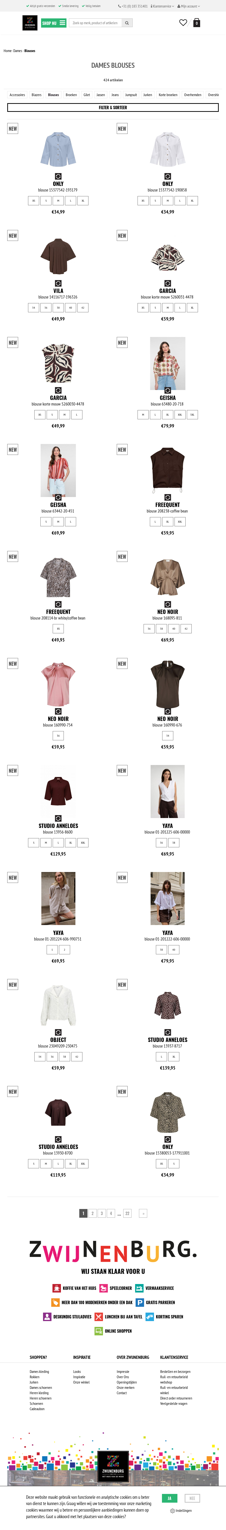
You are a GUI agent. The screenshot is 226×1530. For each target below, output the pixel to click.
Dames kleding (39, 1371)
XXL (180, 414)
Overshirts (214, 94)
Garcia (167, 290)
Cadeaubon (37, 1408)
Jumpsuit (131, 94)
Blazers (36, 94)
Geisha (168, 397)
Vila (58, 290)
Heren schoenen (40, 1398)
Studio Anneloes (58, 825)
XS (33, 200)
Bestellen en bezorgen (175, 1371)
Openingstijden (127, 1382)
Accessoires (17, 94)
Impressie (123, 1371)
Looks (77, 1371)
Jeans (115, 94)
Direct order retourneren (176, 1398)
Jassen (101, 94)
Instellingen (181, 1510)
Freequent (167, 504)
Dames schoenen (41, 1387)
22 (127, 1213)
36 (45, 307)
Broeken (71, 94)
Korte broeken (168, 94)
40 (70, 307)
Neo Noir (167, 611)
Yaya (167, 825)
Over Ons (123, 1376)
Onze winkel (81, 1382)
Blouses (53, 94)
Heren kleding (39, 1392)
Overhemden (192, 94)
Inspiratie (79, 1376)
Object (58, 1039)
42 (82, 307)
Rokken (34, 1376)
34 (33, 307)
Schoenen (36, 1403)
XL (83, 200)
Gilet (87, 94)
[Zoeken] (127, 22)
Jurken (148, 94)
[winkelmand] (195, 22)
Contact (122, 1392)
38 (58, 307)
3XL (192, 414)
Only (58, 183)
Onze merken (125, 1387)
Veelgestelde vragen (173, 1403)
